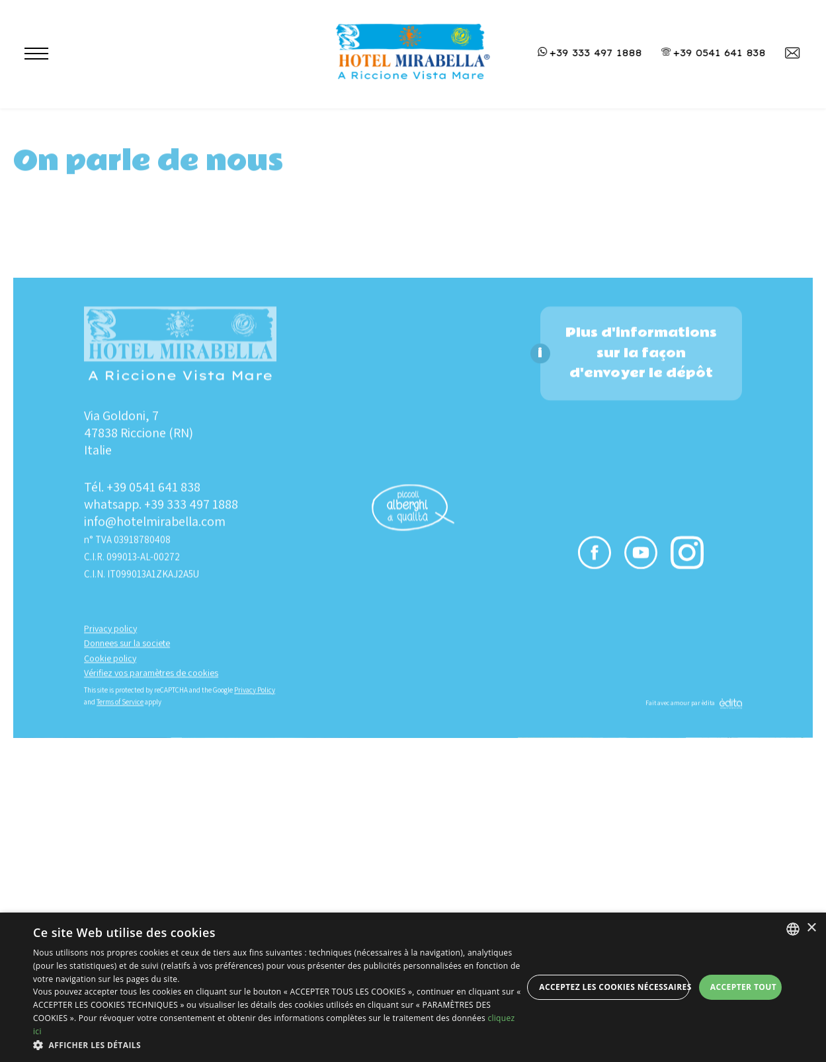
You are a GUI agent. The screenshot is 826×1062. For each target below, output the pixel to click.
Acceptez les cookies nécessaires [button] (614, 987)
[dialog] (413, 987)
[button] (277, 1045)
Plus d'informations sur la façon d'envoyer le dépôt (641, 691)
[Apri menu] (29, 56)
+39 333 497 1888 (191, 842)
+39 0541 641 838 (153, 825)
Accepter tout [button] (743, 987)
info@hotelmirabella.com (155, 859)
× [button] (811, 928)
